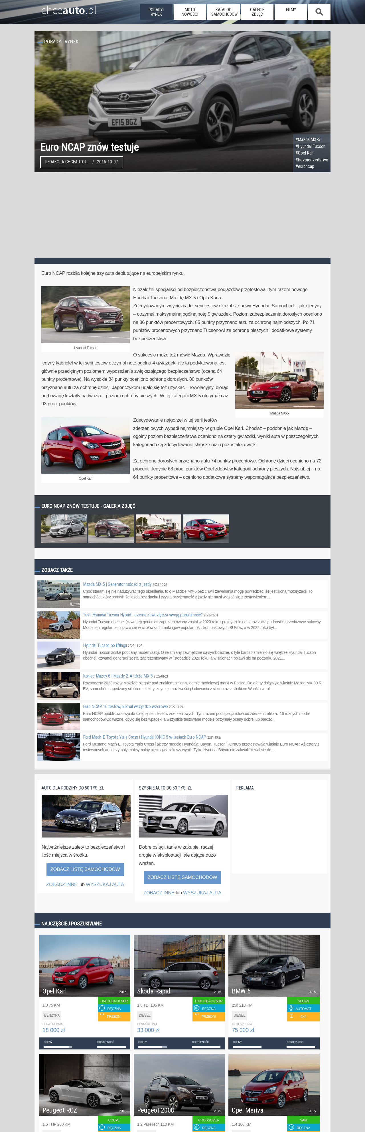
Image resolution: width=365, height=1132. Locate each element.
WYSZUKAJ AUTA (105, 884)
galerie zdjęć (257, 12)
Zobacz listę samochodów (85, 869)
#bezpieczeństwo (311, 160)
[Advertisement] (182, 215)
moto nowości (190, 12)
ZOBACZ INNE (61, 884)
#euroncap (304, 166)
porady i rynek (156, 12)
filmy (291, 9)
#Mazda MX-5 (307, 139)
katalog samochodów (224, 12)
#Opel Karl (304, 153)
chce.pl (62, 8)
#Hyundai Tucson (310, 146)
